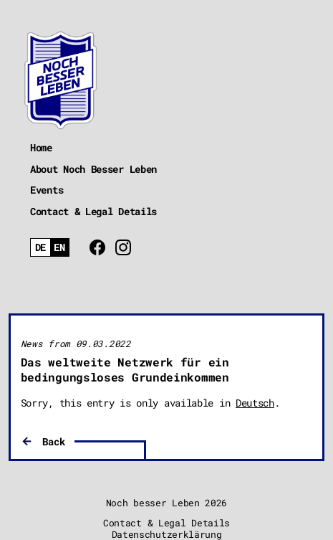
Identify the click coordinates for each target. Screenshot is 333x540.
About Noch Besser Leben (93, 169)
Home (41, 147)
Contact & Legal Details (93, 211)
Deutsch (255, 402)
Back (53, 441)
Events (46, 189)
